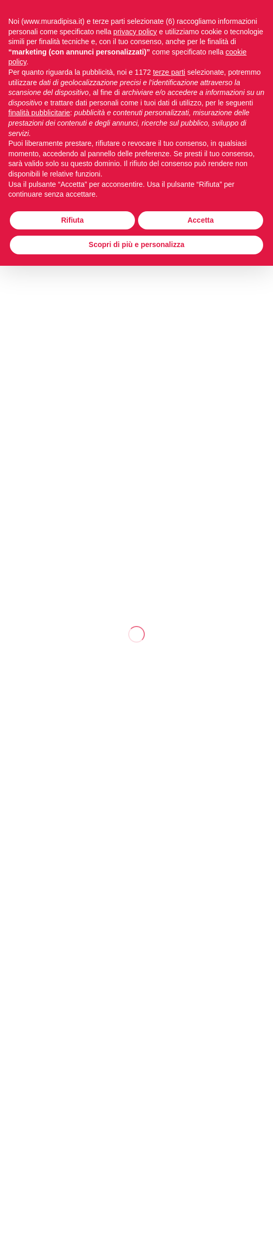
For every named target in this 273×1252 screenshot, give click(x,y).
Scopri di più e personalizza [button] (136, 244)
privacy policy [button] (135, 32)
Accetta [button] (200, 220)
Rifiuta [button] (72, 220)
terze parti (169, 72)
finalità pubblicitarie (39, 112)
